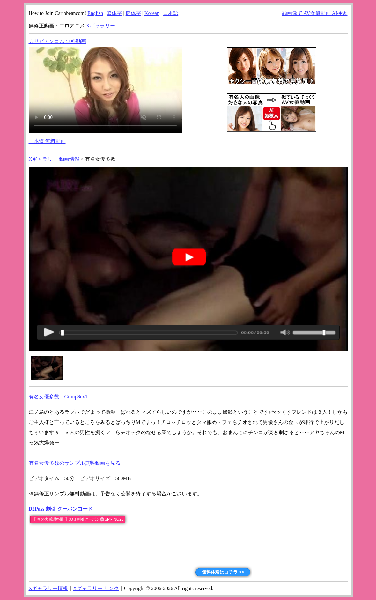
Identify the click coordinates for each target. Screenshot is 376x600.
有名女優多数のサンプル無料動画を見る (75, 463)
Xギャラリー (100, 25)
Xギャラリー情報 (48, 588)
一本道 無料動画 (47, 141)
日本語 (170, 13)
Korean (151, 13)
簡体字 (133, 13)
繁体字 (114, 13)
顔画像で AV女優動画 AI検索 (315, 13)
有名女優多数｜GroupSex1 (58, 396)
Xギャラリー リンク (96, 588)
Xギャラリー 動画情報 (54, 159)
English (95, 13)
